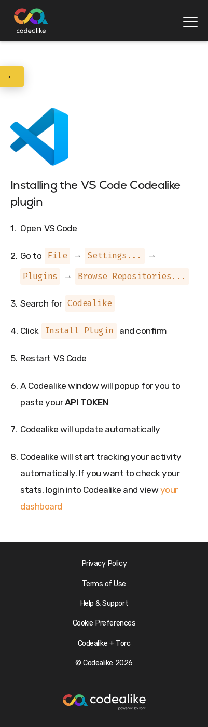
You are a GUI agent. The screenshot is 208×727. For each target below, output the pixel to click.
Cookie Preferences (104, 623)
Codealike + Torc (104, 643)
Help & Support (104, 603)
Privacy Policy (104, 563)
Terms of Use (104, 583)
